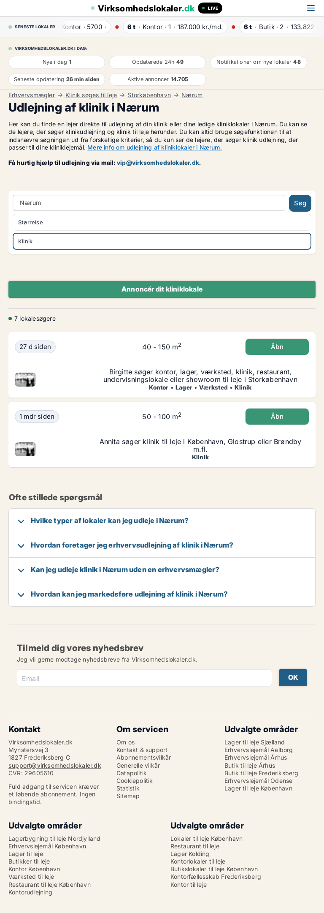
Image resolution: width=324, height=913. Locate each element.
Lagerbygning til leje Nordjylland (54, 838)
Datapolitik (131, 773)
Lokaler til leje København (206, 838)
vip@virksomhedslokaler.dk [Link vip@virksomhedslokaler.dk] (158, 162)
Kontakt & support (141, 749)
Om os (125, 742)
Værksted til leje (31, 876)
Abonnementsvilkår (143, 757)
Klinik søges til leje (91, 95)
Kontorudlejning (30, 892)
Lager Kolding (190, 853)
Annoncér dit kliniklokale (162, 289)
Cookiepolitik (134, 780)
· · (86, 27)
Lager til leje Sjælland (254, 742)
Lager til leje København (258, 788)
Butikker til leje (29, 861)
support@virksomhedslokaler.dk (54, 765)
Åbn (277, 347)
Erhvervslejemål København (47, 846)
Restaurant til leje (194, 846)
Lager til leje (25, 853)
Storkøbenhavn (149, 95)
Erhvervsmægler (31, 95)
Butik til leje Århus (249, 765)
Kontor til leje (188, 884)
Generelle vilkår (138, 765)
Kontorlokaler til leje (197, 861)
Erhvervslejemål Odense (258, 780)
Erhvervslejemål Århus (255, 757)
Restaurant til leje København (49, 884)
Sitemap (128, 795)
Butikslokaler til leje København (214, 868)
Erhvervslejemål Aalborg (258, 749)
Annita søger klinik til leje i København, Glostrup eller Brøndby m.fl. (201, 445)
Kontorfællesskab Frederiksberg (215, 876)
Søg (300, 203)
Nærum (191, 95)
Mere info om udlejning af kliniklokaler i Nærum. (154, 147)
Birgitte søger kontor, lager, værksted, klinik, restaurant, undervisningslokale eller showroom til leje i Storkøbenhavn (200, 375)
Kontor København (34, 868)
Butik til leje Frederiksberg (261, 773)
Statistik (128, 788)
